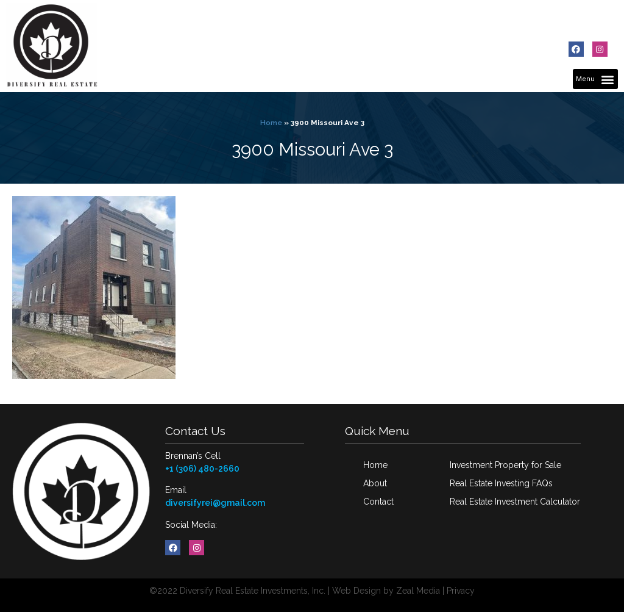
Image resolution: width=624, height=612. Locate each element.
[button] (595, 79)
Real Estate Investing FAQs (501, 483)
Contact (378, 501)
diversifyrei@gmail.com (215, 503)
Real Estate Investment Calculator (515, 501)
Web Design (356, 591)
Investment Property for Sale (505, 465)
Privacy (461, 591)
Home (271, 122)
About (375, 483)
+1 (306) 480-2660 (202, 468)
